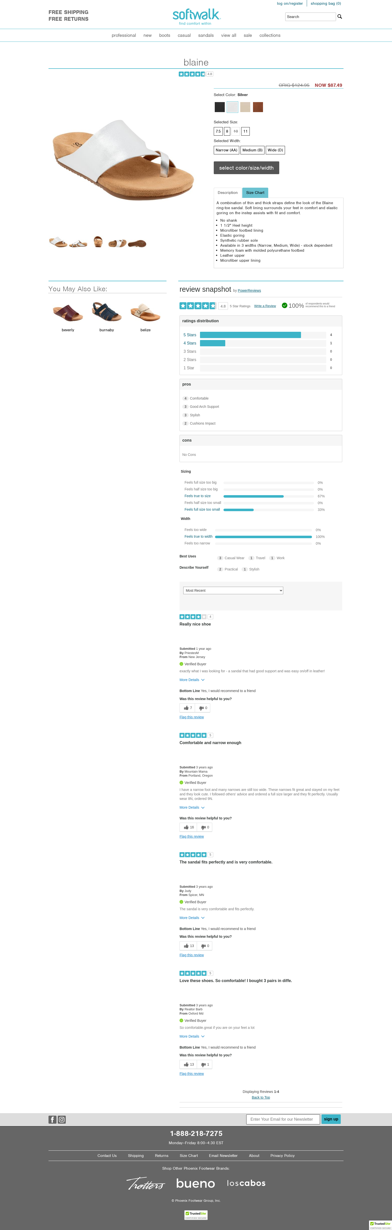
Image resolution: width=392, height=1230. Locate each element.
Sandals (206, 35)
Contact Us (107, 1155)
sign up (331, 1119)
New (148, 35)
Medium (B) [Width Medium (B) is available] (252, 150)
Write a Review (265, 306)
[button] (380, 1225)
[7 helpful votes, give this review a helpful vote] (187, 708)
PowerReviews (249, 290)
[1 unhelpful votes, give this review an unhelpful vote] (204, 1064)
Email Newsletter (223, 1155)
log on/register (290, 3)
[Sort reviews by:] (233, 590)
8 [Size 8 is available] (227, 131)
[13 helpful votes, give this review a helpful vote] (188, 946)
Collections (270, 35)
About (254, 1155)
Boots (164, 35)
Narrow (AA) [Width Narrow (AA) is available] (226, 150)
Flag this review (192, 717)
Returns (161, 1155)
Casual (184, 35)
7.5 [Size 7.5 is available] (218, 131)
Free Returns (68, 19)
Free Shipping (68, 12)
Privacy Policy (282, 1155)
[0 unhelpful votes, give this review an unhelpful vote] (202, 708)
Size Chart (189, 1155)
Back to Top (261, 1097)
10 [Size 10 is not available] (236, 131)
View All (228, 35)
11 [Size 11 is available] (245, 131)
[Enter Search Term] (310, 17)
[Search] (340, 17)
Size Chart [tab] (255, 192)
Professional (124, 35)
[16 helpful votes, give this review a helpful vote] (188, 827)
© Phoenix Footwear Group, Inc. (196, 1200)
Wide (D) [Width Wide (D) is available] (275, 150)
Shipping (136, 1155)
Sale (248, 35)
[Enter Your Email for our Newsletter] (283, 1119)
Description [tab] (228, 192)
